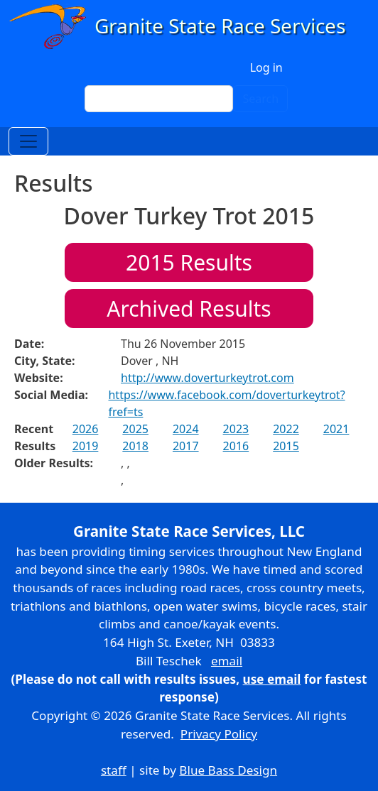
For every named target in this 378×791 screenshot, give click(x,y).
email (226, 661)
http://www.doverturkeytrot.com (207, 378)
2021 (336, 429)
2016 (236, 446)
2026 (85, 429)
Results (189, 262)
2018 (135, 446)
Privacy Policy (218, 734)
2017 (186, 446)
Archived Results (189, 308)
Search (260, 99)
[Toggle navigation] (28, 141)
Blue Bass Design (228, 770)
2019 (85, 446)
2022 (286, 429)
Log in (266, 67)
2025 (135, 429)
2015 (286, 446)
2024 (186, 429)
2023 (236, 429)
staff (113, 770)
